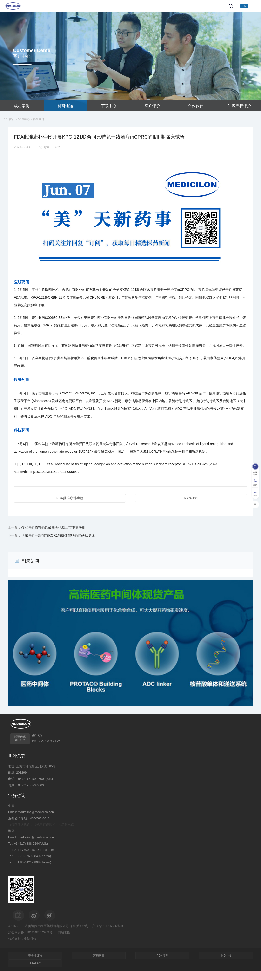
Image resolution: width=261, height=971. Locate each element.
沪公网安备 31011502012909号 (30, 932)
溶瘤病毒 (99, 955)
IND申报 (226, 955)
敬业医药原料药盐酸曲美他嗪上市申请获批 (53, 527)
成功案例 (21, 106)
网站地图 (64, 932)
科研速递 (65, 106)
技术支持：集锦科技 (22, 938)
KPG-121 (191, 498)
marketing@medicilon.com (36, 812)
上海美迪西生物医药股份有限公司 (45, 926)
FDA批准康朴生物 (69, 498)
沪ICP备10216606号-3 (107, 926)
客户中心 (24, 119)
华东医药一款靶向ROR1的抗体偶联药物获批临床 (58, 535)
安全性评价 (35, 955)
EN (244, 6)
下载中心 (108, 106)
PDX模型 (162, 955)
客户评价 (152, 106)
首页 (12, 119)
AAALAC (35, 963)
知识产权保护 (239, 106)
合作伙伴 (195, 106)
